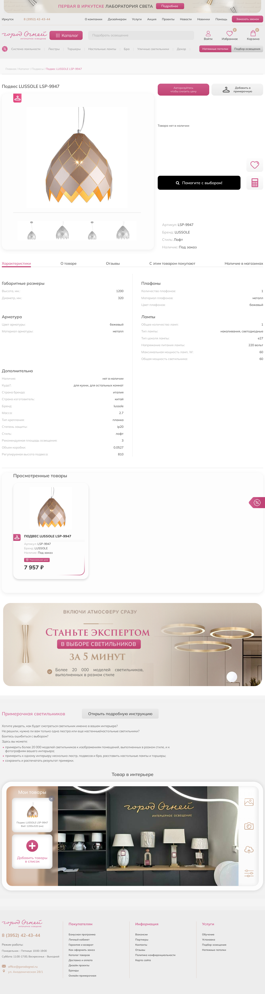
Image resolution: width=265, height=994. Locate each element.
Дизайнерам (117, 19)
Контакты (141, 944)
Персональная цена (37, 559)
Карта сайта (143, 960)
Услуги (137, 19)
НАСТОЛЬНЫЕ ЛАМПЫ (102, 49)
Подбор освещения (247, 49)
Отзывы (140, 950)
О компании (93, 19)
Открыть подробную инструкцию (120, 713)
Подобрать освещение (110, 35)
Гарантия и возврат (81, 944)
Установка (208, 939)
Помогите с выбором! (199, 182)
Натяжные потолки (215, 49)
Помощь (221, 19)
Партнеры (141, 939)
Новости (186, 19)
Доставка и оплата (81, 960)
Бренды (74, 970)
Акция (151, 19)
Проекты (168, 19)
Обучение (208, 934)
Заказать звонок (247, 19)
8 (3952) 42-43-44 (37, 19)
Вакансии (141, 934)
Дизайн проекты (79, 965)
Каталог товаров (79, 955)
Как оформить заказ (82, 950)
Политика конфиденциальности (155, 955)
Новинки (203, 19)
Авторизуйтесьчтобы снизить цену (183, 89)
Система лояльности (25, 49)
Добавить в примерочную (237, 89)
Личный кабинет (79, 939)
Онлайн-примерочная (82, 975)
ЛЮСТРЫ (54, 49)
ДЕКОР (181, 49)
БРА (127, 49)
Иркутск (8, 19)
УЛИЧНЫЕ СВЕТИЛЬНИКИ (153, 49)
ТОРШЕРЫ (74, 49)
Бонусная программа (82, 934)
